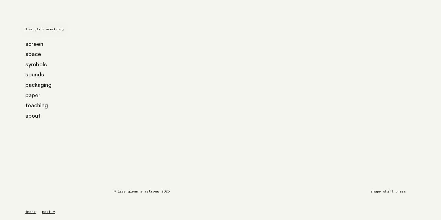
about (33, 116)
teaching (36, 105)
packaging (38, 85)
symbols (36, 64)
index (30, 212)
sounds (34, 75)
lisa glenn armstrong (44, 29)
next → (48, 212)
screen (34, 44)
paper (33, 95)
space (33, 54)
